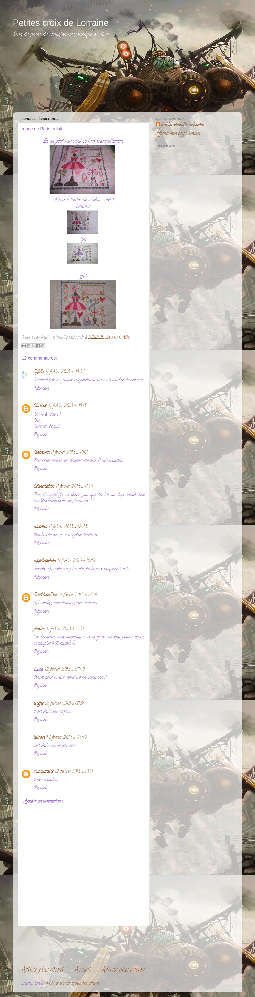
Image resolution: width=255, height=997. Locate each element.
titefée (38, 703)
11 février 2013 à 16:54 (76, 561)
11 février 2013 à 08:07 (64, 372)
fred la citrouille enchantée (182, 125)
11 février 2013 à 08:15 (67, 406)
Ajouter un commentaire (43, 801)
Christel (40, 406)
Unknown (41, 452)
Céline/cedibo (44, 486)
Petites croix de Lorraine (61, 23)
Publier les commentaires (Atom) (73, 983)
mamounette (43, 771)
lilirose (39, 737)
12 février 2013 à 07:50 (64, 669)
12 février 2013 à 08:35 (65, 703)
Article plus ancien (123, 970)
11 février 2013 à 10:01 (69, 452)
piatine (39, 629)
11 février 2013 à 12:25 (68, 527)
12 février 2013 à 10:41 (74, 771)
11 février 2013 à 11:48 (74, 486)
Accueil (82, 970)
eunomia (40, 527)
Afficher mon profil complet (178, 133)
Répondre (41, 388)
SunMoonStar (45, 595)
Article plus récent (42, 970)
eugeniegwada (45, 561)
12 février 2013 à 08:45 (66, 737)
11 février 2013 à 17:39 (78, 595)
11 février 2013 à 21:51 (65, 629)
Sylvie (39, 372)
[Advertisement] (55, 78)
